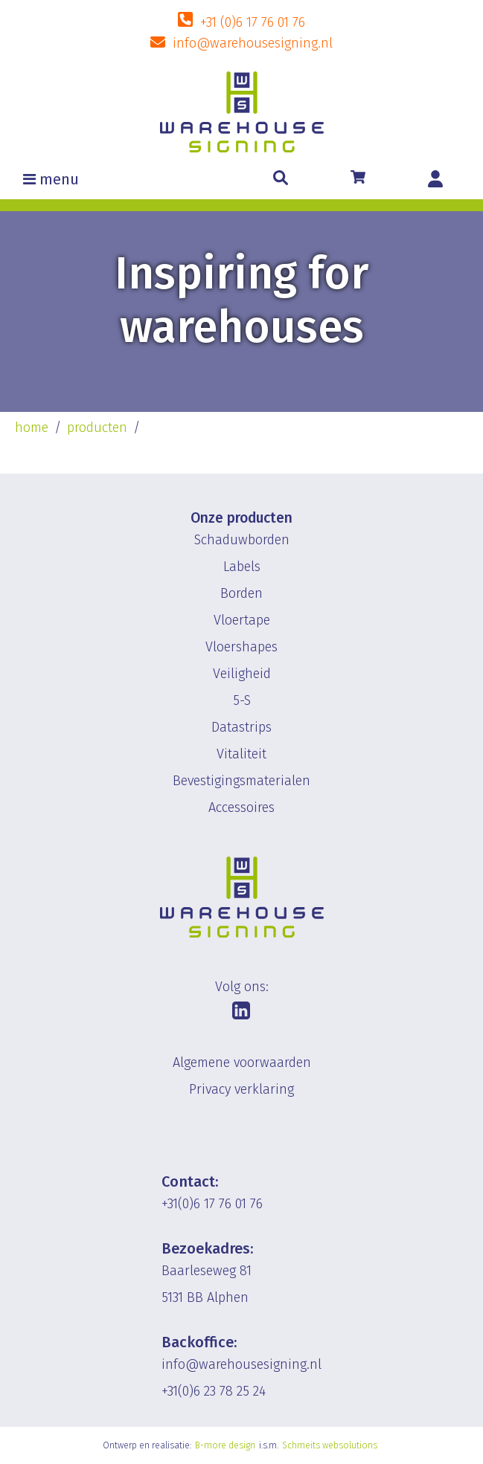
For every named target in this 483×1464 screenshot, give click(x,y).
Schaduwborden (242, 540)
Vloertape (242, 620)
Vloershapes (241, 647)
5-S (242, 700)
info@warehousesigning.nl (253, 43)
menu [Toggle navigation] (59, 179)
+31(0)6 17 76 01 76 (212, 1204)
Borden (241, 593)
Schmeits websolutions (329, 1445)
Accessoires (241, 807)
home (31, 427)
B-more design (225, 1445)
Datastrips (241, 727)
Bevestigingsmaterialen (241, 781)
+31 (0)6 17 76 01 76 (252, 22)
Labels (241, 566)
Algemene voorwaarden (242, 1062)
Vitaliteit (241, 754)
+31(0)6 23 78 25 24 (213, 1391)
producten (97, 427)
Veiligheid (242, 673)
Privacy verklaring (241, 1089)
